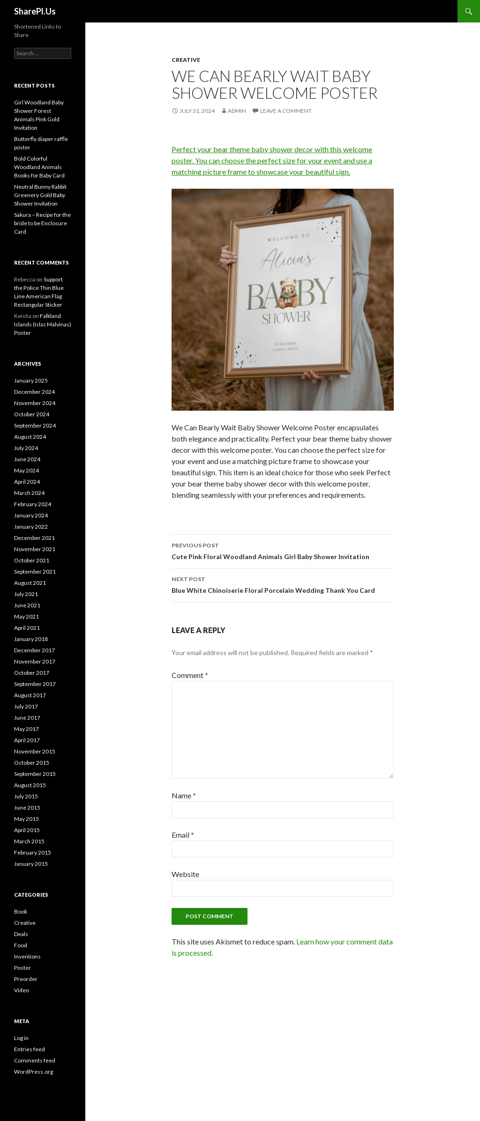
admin (237, 110)
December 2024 (34, 391)
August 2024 (30, 436)
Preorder (26, 978)
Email (183, 834)
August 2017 (30, 695)
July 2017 (26, 706)
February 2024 (32, 504)
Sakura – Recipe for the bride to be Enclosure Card (42, 223)
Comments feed (34, 1060)
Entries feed (29, 1049)
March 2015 (29, 841)
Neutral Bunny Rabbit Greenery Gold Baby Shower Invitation (40, 195)
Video (21, 990)
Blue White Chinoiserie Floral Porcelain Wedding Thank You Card (283, 584)
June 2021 (27, 605)
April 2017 (27, 740)
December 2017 (34, 650)
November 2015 (34, 751)
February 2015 (32, 852)
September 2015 (35, 773)
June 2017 (27, 717)
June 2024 (27, 459)
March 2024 (29, 492)
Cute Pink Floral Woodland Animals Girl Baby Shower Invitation (283, 550)
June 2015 (27, 807)
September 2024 (35, 425)
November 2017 (34, 661)
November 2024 (34, 402)
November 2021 (34, 549)
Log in (21, 1037)
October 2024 (31, 414)
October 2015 (31, 762)
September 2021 (35, 571)
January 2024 (31, 515)
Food (20, 945)
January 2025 (31, 380)
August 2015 (30, 785)
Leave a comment (286, 110)
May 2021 (26, 616)
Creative (186, 59)
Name (184, 795)
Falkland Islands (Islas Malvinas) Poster (42, 324)
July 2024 (26, 447)
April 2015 (27, 829)
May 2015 (26, 818)
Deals (21, 933)
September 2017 (35, 683)
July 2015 (26, 796)
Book (20, 911)
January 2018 (31, 638)
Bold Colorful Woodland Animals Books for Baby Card (39, 167)
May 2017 (26, 728)
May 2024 (26, 470)
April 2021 (27, 627)
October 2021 (31, 560)
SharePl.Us (35, 11)
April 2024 (27, 481)
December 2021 (34, 537)
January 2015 (31, 863)
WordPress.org (33, 1071)
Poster (22, 967)
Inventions (27, 956)
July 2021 (26, 593)
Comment (190, 675)
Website (185, 874)
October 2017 (31, 672)
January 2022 (31, 526)
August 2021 (30, 582)
